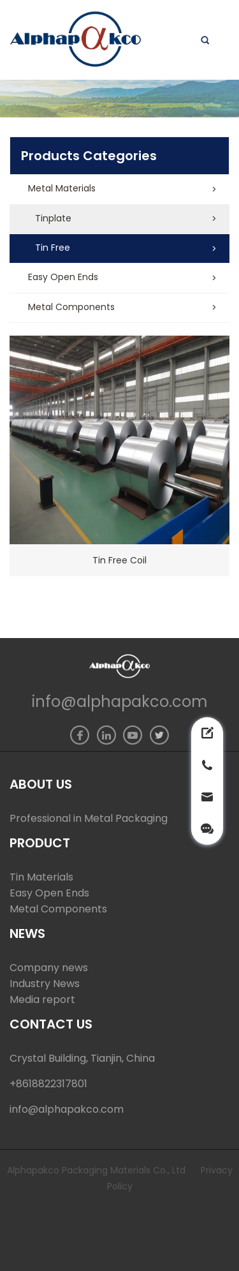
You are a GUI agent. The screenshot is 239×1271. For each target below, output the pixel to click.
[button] (119, 189)
